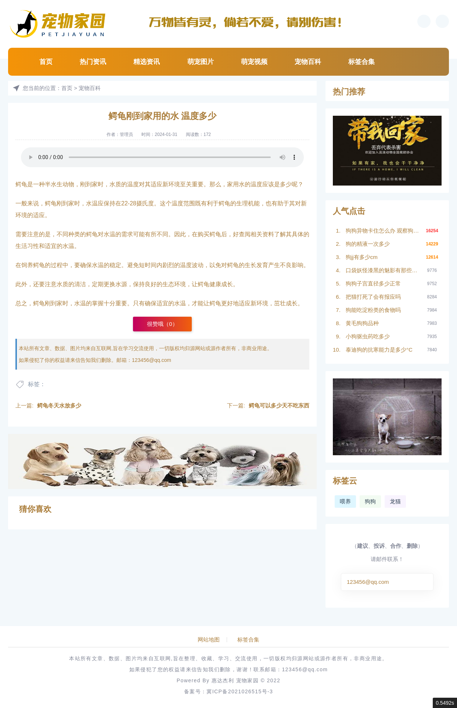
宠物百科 (308, 61)
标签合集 (361, 61)
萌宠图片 (200, 61)
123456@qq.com (151, 360)
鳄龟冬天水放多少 (59, 405)
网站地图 (209, 639)
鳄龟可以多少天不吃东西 (279, 405)
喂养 (345, 501)
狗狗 (370, 501)
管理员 (126, 134)
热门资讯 (93, 61)
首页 (46, 61)
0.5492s (445, 703)
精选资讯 (146, 61)
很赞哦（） (162, 324)
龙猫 (395, 501)
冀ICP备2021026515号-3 (239, 691)
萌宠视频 (254, 61)
